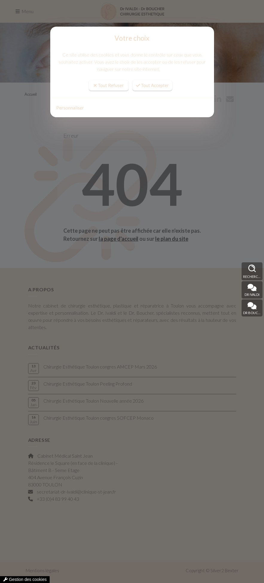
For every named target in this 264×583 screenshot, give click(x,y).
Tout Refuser (109, 85)
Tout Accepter (152, 85)
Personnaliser (70, 107)
